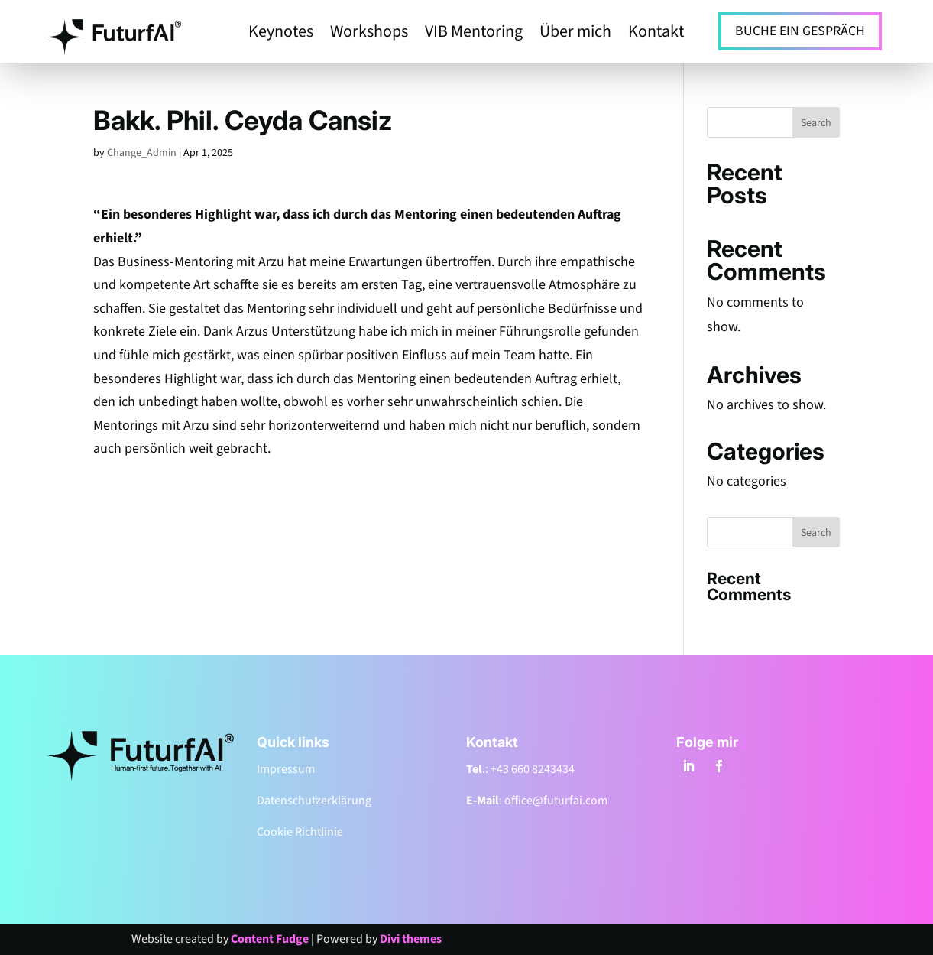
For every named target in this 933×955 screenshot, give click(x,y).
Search (816, 123)
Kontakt (656, 34)
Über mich (575, 34)
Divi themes (411, 939)
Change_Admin (142, 153)
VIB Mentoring (474, 34)
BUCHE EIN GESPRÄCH (800, 31)
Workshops (369, 34)
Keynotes (280, 34)
